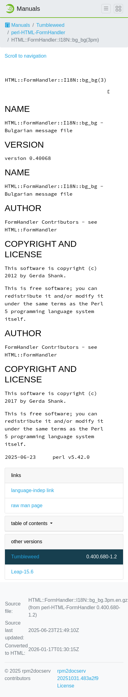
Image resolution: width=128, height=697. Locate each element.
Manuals (17, 25)
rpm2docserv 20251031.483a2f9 (77, 674)
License (65, 685)
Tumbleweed (50, 25)
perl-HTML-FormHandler (38, 32)
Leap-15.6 (22, 571)
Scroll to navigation (25, 56)
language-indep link (32, 490)
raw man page (26, 505)
